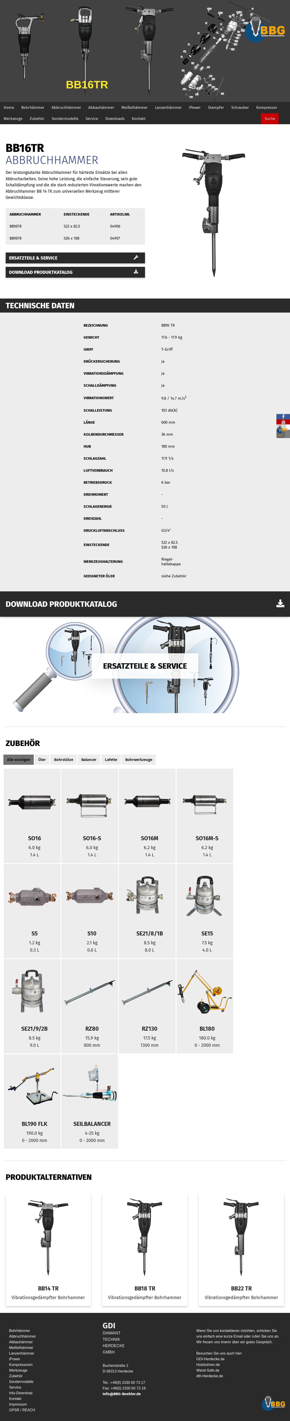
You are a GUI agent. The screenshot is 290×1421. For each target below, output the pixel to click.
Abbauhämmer (101, 107)
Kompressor (266, 107)
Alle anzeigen (18, 759)
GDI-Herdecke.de (210, 1359)
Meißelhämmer (134, 107)
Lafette (111, 759)
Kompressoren (21, 1365)
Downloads (115, 118)
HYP (40, 1410)
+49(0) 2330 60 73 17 (127, 1383)
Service (92, 118)
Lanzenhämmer (168, 107)
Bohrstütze (63, 759)
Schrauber (240, 107)
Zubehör (37, 118)
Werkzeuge (13, 118)
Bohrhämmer (32, 107)
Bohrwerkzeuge (138, 759)
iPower (195, 107)
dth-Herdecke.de (209, 1376)
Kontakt (138, 118)
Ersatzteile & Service (73, 258)
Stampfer (216, 107)
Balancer (89, 759)
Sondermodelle (65, 118)
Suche (270, 118)
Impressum (18, 1404)
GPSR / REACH (22, 1410)
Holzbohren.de (208, 1365)
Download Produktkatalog (73, 272)
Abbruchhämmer (66, 107)
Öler (42, 759)
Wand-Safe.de (208, 1370)
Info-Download (20, 1393)
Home (9, 107)
